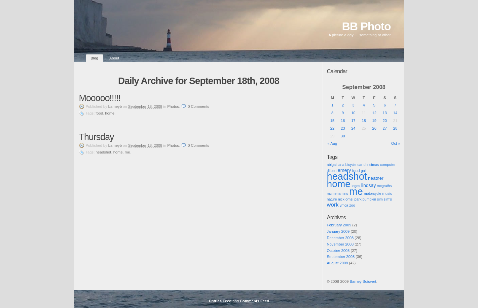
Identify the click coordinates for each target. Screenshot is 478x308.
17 (353, 121)
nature (332, 199)
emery (344, 170)
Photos (173, 106)
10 (353, 113)
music (387, 193)
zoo (352, 205)
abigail (332, 165)
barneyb (115, 106)
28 (395, 128)
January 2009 (338, 231)
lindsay (368, 185)
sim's (388, 199)
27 (385, 128)
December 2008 (340, 238)
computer (388, 165)
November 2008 (340, 244)
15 (332, 121)
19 (374, 121)
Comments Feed (254, 301)
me (127, 152)
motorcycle (372, 193)
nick (341, 199)
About (114, 58)
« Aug (332, 143)
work (333, 205)
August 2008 (337, 263)
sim (380, 199)
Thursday (96, 137)
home (109, 113)
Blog (94, 58)
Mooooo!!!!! (99, 98)
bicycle (351, 165)
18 (364, 121)
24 (353, 128)
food (99, 113)
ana (341, 165)
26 (374, 128)
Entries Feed (220, 301)
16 (343, 121)
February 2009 (339, 225)
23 (343, 128)
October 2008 (338, 251)
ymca (344, 205)
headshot (103, 152)
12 (374, 113)
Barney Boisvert (363, 281)
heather (375, 178)
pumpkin (369, 199)
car (359, 165)
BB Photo (366, 26)
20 (385, 121)
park (358, 199)
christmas (371, 165)
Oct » (395, 143)
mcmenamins (337, 193)
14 (395, 113)
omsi (349, 199)
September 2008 (341, 257)
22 (332, 128)
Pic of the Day (333, 287)
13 (385, 113)
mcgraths (384, 186)
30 (343, 136)
